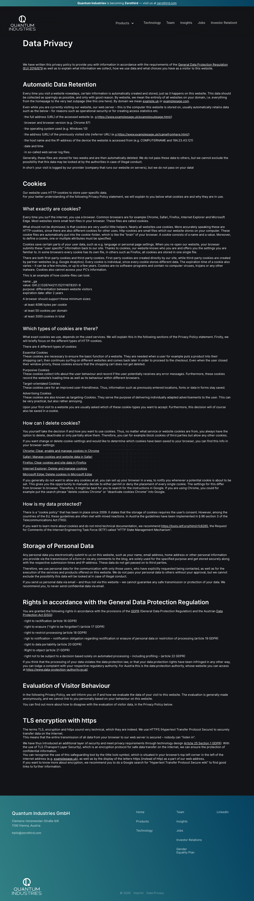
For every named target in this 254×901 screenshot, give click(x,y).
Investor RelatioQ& (223, 23)
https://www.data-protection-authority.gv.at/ (57, 669)
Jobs (200, 23)
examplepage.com (176, 101)
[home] (22, 23)
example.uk (151, 101)
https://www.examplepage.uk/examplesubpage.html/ (134, 117)
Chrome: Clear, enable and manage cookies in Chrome (61, 451)
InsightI (185, 23)
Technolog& (151, 23)
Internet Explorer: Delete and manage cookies (55, 468)
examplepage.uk (65, 759)
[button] (126, 24)
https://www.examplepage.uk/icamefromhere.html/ (153, 134)
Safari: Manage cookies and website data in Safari (57, 457)
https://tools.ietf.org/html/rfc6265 (184, 526)
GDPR (135, 611)
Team (170, 23)
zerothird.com (167, 3)
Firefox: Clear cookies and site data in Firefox (54, 462)
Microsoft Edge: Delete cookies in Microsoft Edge (57, 474)
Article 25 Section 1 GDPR (202, 743)
